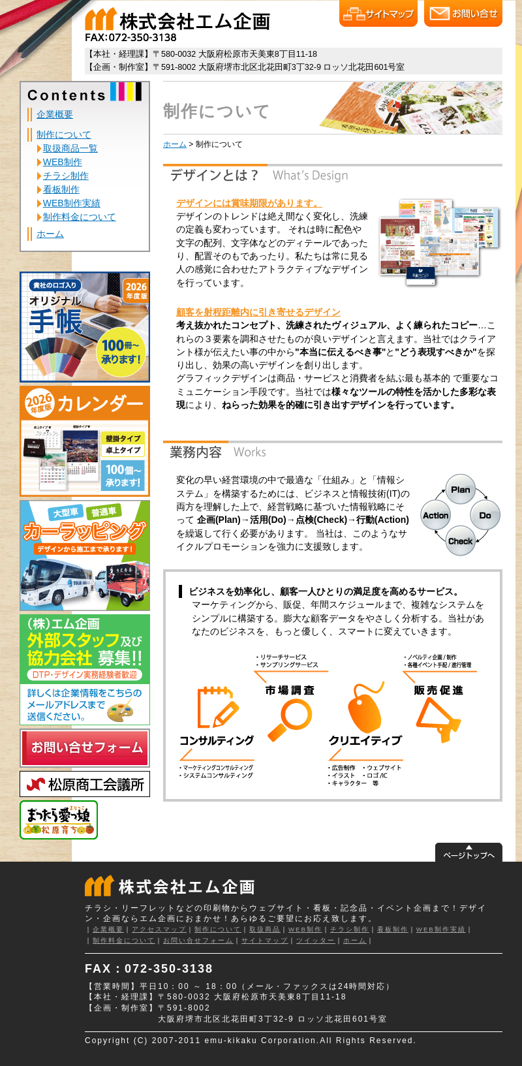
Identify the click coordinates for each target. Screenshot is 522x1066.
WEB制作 (62, 162)
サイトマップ (264, 940)
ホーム (50, 233)
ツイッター (315, 940)
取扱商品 (265, 929)
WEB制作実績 (71, 203)
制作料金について (79, 217)
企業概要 (55, 114)
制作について (64, 134)
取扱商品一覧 (70, 148)
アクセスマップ (159, 929)
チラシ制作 (66, 175)
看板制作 (61, 189)
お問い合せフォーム (198, 940)
